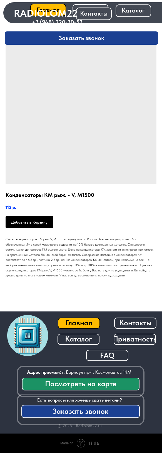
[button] (81, 38)
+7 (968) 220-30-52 (57, 22)
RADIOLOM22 (46, 13)
